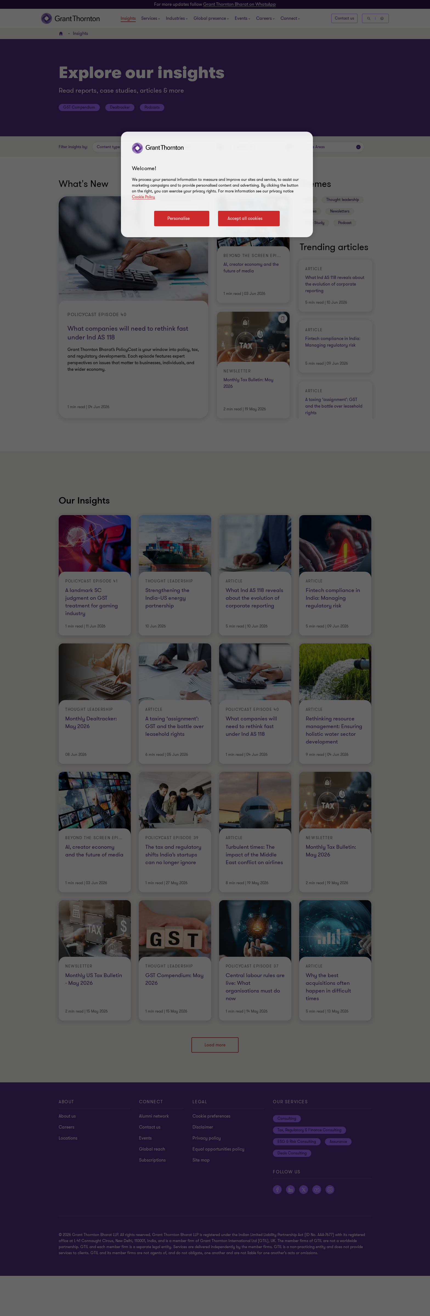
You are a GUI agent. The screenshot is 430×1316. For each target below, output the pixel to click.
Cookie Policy (143, 197)
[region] (217, 184)
